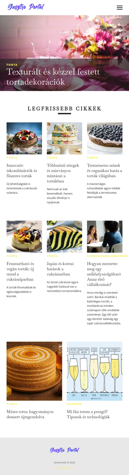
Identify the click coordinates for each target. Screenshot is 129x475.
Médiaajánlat (64, 468)
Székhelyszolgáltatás (107, 256)
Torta (12, 64)
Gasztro (74, 404)
